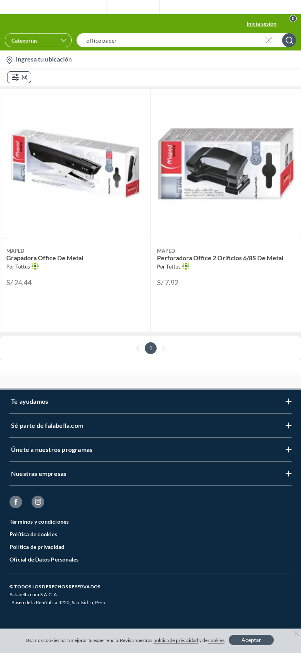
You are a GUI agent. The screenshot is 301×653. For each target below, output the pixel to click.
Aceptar (251, 639)
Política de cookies (33, 534)
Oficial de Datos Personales (44, 559)
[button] (189, 40)
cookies (216, 640)
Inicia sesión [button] (262, 23)
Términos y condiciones (39, 521)
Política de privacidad (36, 546)
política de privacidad (175, 640)
